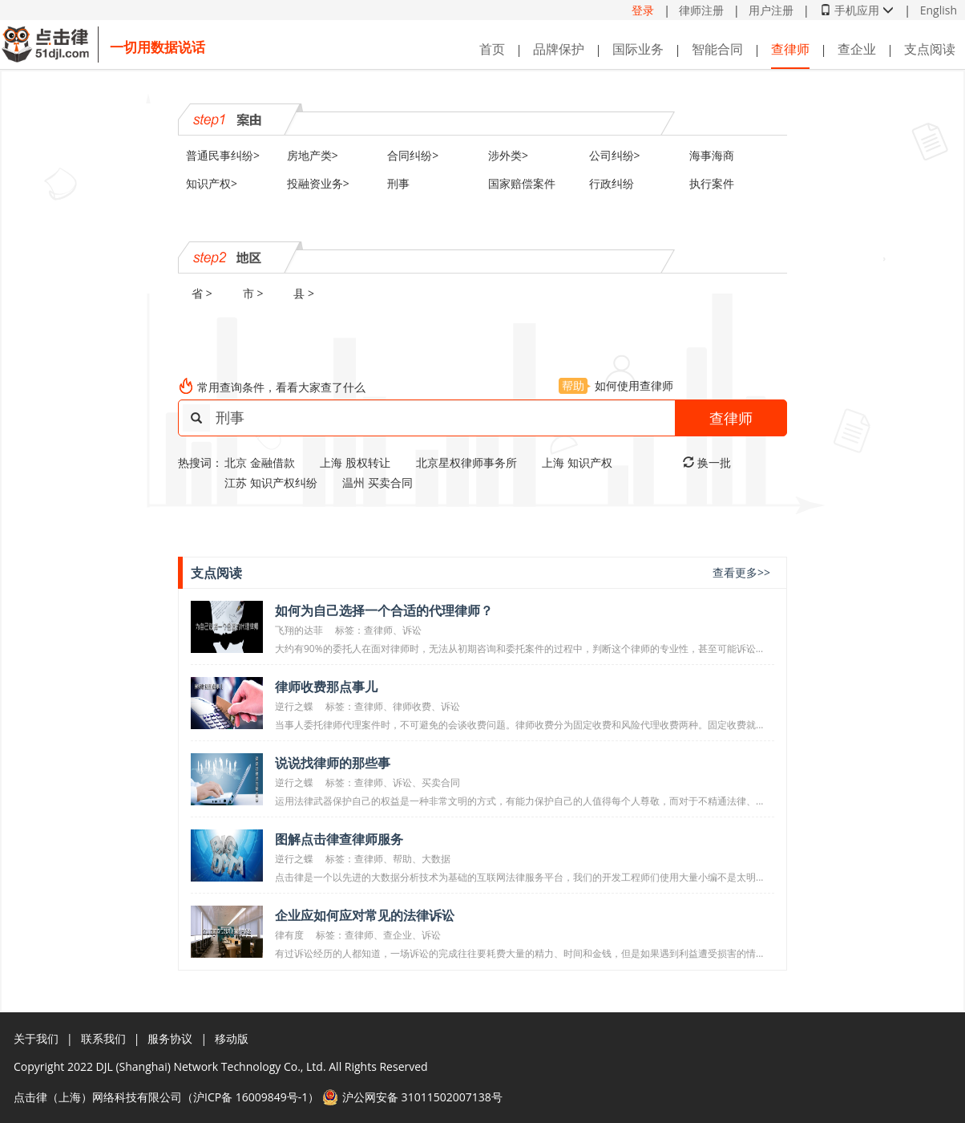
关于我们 (36, 1038)
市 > (253, 293)
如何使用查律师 (616, 385)
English (938, 10)
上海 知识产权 (577, 462)
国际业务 (638, 49)
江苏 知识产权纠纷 (270, 482)
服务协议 (169, 1038)
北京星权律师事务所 (466, 462)
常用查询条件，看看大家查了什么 (281, 387)
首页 (492, 49)
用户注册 (771, 10)
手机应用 (856, 10)
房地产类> (312, 155)
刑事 (398, 183)
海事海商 (711, 155)
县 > (303, 293)
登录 (643, 10)
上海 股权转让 (355, 462)
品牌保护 (558, 49)
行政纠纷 (611, 183)
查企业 (857, 49)
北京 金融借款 (259, 462)
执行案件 (711, 183)
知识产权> (211, 183)
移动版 (231, 1038)
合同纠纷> (412, 155)
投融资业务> (318, 183)
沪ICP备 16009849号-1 (250, 1097)
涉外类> (508, 155)
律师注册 (701, 10)
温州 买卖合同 (377, 482)
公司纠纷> (614, 155)
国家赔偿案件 (521, 183)
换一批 (707, 462)
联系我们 (103, 1038)
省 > (202, 293)
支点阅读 (929, 49)
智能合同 (717, 49)
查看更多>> (741, 572)
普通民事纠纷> (223, 155)
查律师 (790, 49)
